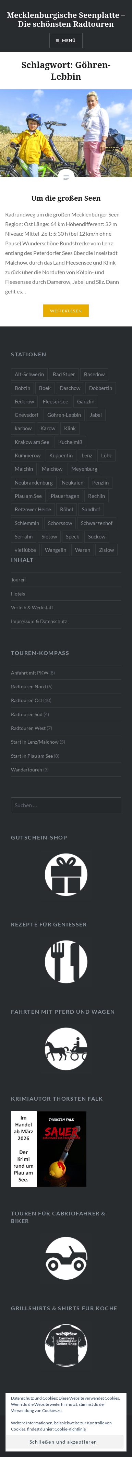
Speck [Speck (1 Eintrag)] (72, 536)
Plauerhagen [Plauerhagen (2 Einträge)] (65, 496)
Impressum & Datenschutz (39, 621)
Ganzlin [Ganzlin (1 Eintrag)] (85, 401)
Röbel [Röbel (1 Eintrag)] (66, 509)
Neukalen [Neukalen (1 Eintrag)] (72, 482)
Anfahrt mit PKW (29, 673)
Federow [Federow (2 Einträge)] (24, 401)
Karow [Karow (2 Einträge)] (47, 428)
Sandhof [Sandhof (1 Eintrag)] (91, 509)
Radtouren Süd (27, 714)
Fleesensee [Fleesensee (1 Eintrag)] (55, 401)
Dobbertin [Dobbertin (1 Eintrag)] (100, 388)
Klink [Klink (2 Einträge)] (70, 428)
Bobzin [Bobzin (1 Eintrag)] (22, 388)
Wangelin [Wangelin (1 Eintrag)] (55, 550)
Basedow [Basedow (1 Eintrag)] (94, 374)
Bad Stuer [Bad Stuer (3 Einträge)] (64, 374)
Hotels (18, 594)
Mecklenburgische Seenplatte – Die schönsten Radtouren (66, 19)
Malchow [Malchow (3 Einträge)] (52, 469)
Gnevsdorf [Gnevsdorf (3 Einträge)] (26, 415)
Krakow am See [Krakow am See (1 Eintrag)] (32, 442)
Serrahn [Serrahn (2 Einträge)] (24, 536)
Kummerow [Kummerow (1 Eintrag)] (27, 455)
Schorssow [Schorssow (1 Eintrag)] (60, 523)
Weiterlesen (66, 310)
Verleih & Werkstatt (32, 607)
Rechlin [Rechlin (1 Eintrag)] (96, 496)
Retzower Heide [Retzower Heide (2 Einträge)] (33, 509)
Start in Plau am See (32, 756)
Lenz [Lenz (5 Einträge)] (87, 455)
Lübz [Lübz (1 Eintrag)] (106, 455)
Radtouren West (28, 728)
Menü (69, 40)
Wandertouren (26, 769)
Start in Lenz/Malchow (35, 742)
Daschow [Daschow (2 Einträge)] (70, 388)
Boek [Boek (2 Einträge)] (45, 388)
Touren (18, 579)
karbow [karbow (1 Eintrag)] (23, 428)
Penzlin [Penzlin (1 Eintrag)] (100, 482)
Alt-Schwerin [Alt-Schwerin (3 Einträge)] (29, 374)
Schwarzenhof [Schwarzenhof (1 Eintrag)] (96, 523)
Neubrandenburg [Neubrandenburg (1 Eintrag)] (34, 482)
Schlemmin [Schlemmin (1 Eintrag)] (27, 523)
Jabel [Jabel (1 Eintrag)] (96, 415)
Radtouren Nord (28, 686)
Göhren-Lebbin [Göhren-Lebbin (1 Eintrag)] (64, 415)
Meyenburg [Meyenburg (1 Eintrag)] (84, 469)
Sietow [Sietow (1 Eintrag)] (49, 536)
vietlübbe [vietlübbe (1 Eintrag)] (25, 550)
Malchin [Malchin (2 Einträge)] (24, 469)
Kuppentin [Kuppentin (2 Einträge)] (61, 455)
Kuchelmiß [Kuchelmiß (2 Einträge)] (70, 442)
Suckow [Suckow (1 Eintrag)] (96, 536)
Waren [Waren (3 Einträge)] (82, 550)
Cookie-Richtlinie (70, 1429)
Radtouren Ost (26, 700)
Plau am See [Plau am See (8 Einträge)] (28, 496)
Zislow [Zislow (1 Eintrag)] (106, 550)
